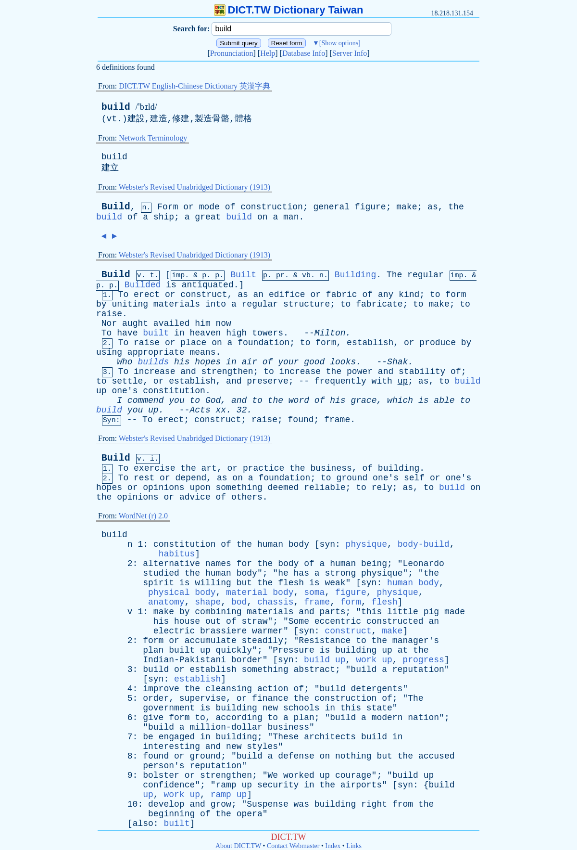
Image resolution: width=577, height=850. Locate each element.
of (230, 207)
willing (213, 583)
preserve (267, 381)
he (283, 573)
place (193, 343)
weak (335, 583)
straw (255, 621)
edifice (287, 294)
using (109, 352)
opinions (163, 487)
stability (422, 371)
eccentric (337, 621)
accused (436, 756)
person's (163, 766)
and (188, 371)
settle (127, 381)
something (239, 487)
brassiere (223, 631)
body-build (424, 544)
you (176, 400)
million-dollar (225, 727)
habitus (177, 554)
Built (243, 275)
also (143, 823)
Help (267, 53)
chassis (275, 602)
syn (327, 544)
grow (221, 804)
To (123, 294)
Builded (143, 285)
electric (174, 631)
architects (330, 737)
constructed (395, 621)
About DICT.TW (238, 846)
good (314, 362)
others (247, 497)
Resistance (325, 640)
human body (413, 583)
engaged (177, 737)
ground (351, 478)
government (169, 708)
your (288, 362)
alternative (171, 563)
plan (153, 650)
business (330, 468)
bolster (161, 775)
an (258, 294)
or (188, 207)
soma (314, 592)
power (360, 371)
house (187, 621)
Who (124, 362)
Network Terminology (153, 138)
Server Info (349, 53)
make (406, 207)
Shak (397, 362)
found (301, 420)
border (247, 660)
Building (355, 275)
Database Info (303, 53)
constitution (174, 391)
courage (353, 775)
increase (154, 371)
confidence (169, 785)
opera (250, 814)
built (156, 333)
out (213, 621)
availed (171, 323)
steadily (262, 640)
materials (176, 304)
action (272, 689)
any (385, 294)
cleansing (228, 689)
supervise (202, 698)
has (301, 573)
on (262, 217)
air (249, 362)
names (218, 563)
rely (382, 487)
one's (125, 391)
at (403, 650)
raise (109, 314)
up (403, 381)
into (215, 304)
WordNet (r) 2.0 (143, 516)
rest (144, 478)
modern (387, 717)
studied (161, 573)
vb (306, 275)
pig (431, 612)
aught (135, 323)
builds (153, 362)
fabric (341, 294)
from (402, 804)
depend (191, 478)
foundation (263, 343)
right (374, 804)
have (127, 333)
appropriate (156, 352)
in (179, 333)
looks (343, 362)
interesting (171, 746)
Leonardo (423, 563)
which (400, 400)
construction (271, 207)
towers (267, 333)
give (153, 717)
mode (209, 207)
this (371, 612)
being (374, 563)
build (115, 107)
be (148, 737)
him (202, 323)
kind (409, 294)
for (244, 563)
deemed (283, 487)
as (432, 207)
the (456, 207)
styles (262, 746)
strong (340, 573)
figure (370, 207)
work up (374, 660)
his (181, 362)
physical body (181, 592)
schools (301, 708)
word (298, 400)
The (394, 275)
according (239, 717)
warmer (267, 631)
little (402, 612)
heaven (205, 333)
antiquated (208, 285)
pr (280, 275)
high (236, 333)
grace (363, 400)
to (435, 294)
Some (298, 621)
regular (425, 275)
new (270, 708)
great (208, 217)
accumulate (211, 640)
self (414, 478)
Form (167, 207)
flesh (291, 583)
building (398, 468)
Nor (109, 323)
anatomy (166, 602)
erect (147, 294)
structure (306, 304)
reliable (324, 487)
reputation (418, 669)
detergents (376, 689)
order (156, 698)
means (202, 352)
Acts (199, 410)
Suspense (267, 804)
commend (145, 400)
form (455, 294)
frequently (340, 381)
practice (263, 468)
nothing (353, 756)
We (273, 775)
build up (324, 660)
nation (423, 717)
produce (437, 343)
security (278, 785)
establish (370, 343)
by (101, 304)
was (301, 804)
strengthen (227, 371)
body (298, 544)
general (331, 207)
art (209, 468)
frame (337, 420)
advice (195, 497)
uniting (130, 304)
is (171, 285)
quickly (234, 650)
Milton (330, 333)
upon (199, 487)
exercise (154, 468)
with (382, 381)
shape (208, 602)
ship (163, 217)
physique (366, 544)
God (213, 400)
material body (259, 592)
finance (270, 698)
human (270, 544)
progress (423, 660)
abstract (314, 669)
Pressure (293, 650)
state (379, 708)
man (291, 217)
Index (332, 846)
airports (361, 785)
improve (161, 689)
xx (221, 410)
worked (298, 775)
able (444, 400)
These (286, 737)
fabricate (379, 304)
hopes (208, 362)
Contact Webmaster (293, 846)
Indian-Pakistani (184, 660)
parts (333, 612)
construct (203, 294)
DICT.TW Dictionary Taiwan (289, 10)
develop (166, 804)
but (244, 583)
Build (115, 206)
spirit (158, 583)
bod (239, 602)
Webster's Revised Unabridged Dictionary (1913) (194, 187)
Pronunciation (231, 53)
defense (296, 756)
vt (112, 119)
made (454, 612)
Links (354, 846)
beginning (171, 814)
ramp (225, 785)
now (223, 323)
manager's (415, 640)
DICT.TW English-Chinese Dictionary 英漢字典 (194, 86)
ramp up (229, 794)
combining (218, 612)
